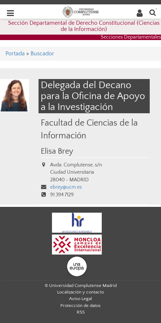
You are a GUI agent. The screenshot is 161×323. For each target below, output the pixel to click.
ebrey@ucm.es (66, 187)
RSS (81, 312)
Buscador (42, 53)
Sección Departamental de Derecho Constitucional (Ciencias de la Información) (84, 26)
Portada (15, 53)
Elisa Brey (57, 151)
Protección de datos (80, 305)
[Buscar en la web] (152, 12)
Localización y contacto (80, 292)
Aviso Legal (80, 298)
